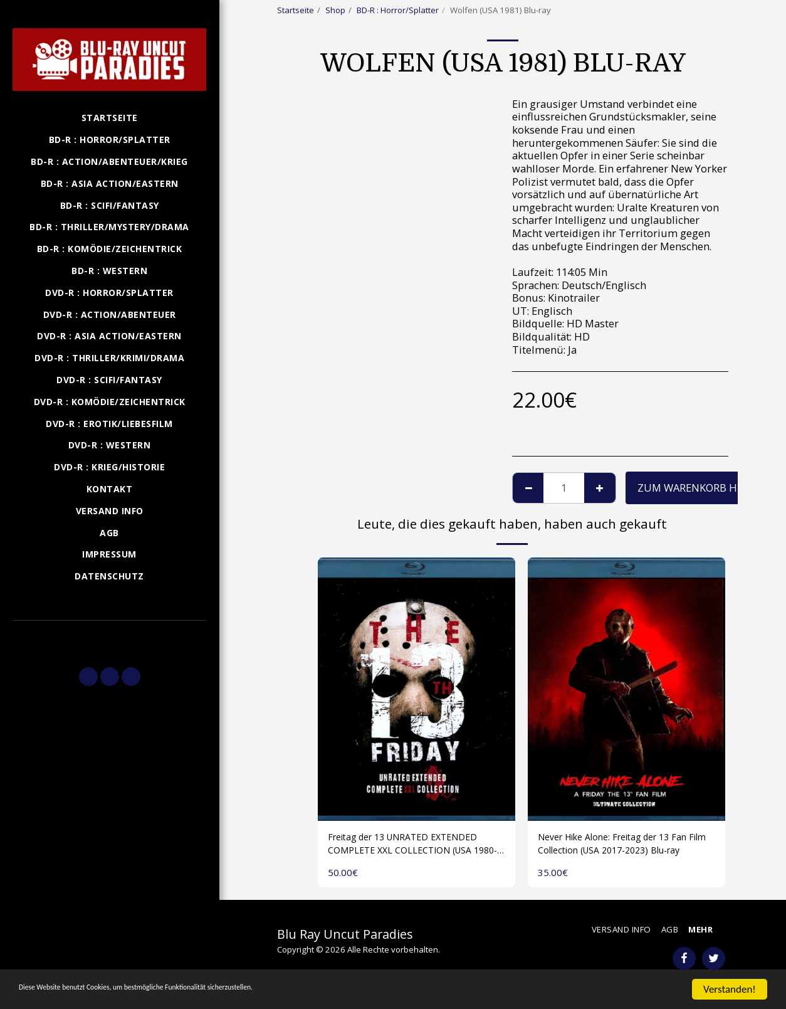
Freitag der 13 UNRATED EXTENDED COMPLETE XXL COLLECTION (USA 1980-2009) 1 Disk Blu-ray (415, 846)
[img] (416, 689)
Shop (335, 10)
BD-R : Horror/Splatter (398, 10)
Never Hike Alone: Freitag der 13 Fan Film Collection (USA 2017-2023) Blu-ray (626, 846)
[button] (109, 638)
